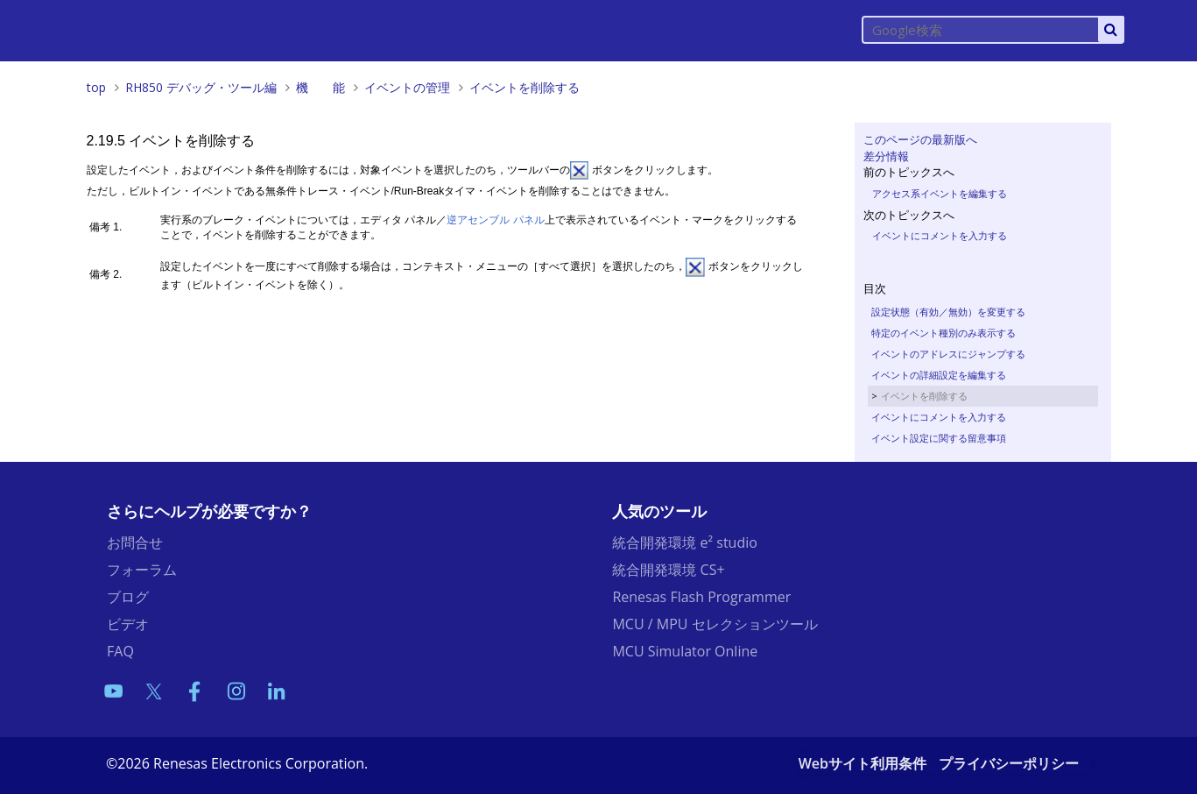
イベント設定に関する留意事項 (938, 437)
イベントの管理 (407, 87)
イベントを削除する (524, 87)
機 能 (320, 87)
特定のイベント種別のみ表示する (943, 332)
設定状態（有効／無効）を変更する (948, 311)
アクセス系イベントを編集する (939, 193)
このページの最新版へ (920, 139)
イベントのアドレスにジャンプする (948, 353)
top (96, 87)
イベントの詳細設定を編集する (938, 374)
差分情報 (886, 156)
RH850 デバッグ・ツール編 (201, 87)
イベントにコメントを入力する (939, 235)
